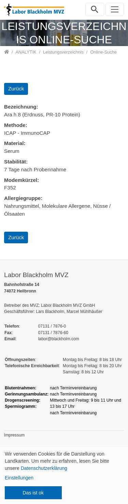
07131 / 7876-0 (52, 326)
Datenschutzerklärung (44, 468)
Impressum (14, 435)
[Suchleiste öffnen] (94, 9)
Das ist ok (33, 492)
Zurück (16, 88)
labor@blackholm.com (58, 338)
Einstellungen (19, 477)
